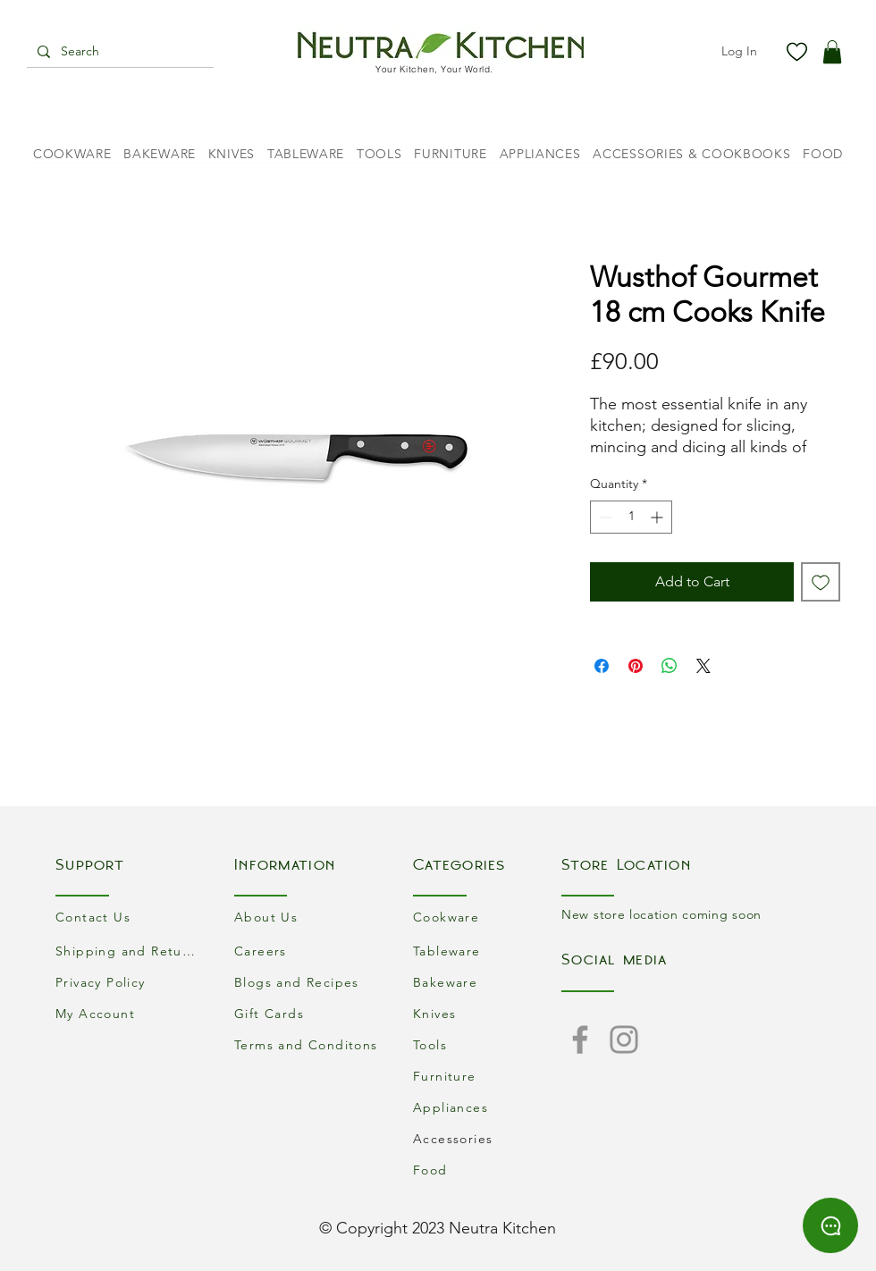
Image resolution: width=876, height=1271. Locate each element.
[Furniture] (487, 1076)
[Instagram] (624, 1039)
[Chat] (830, 1225)
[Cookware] (487, 916)
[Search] (118, 52)
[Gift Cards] (308, 1013)
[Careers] (308, 950)
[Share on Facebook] (601, 666)
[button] (832, 51)
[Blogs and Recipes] (308, 982)
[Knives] (487, 1013)
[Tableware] (487, 950)
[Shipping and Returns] (129, 950)
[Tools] (487, 1044)
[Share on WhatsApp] (669, 666)
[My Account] (129, 1013)
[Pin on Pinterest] (635, 666)
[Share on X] (703, 666)
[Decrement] (604, 517)
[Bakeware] (487, 982)
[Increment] (658, 517)
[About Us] (308, 916)
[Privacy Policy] (129, 982)
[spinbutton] (631, 517)
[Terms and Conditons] (308, 1044)
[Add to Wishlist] (820, 582)
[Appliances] (487, 1107)
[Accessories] (487, 1138)
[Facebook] (580, 1039)
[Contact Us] (129, 916)
